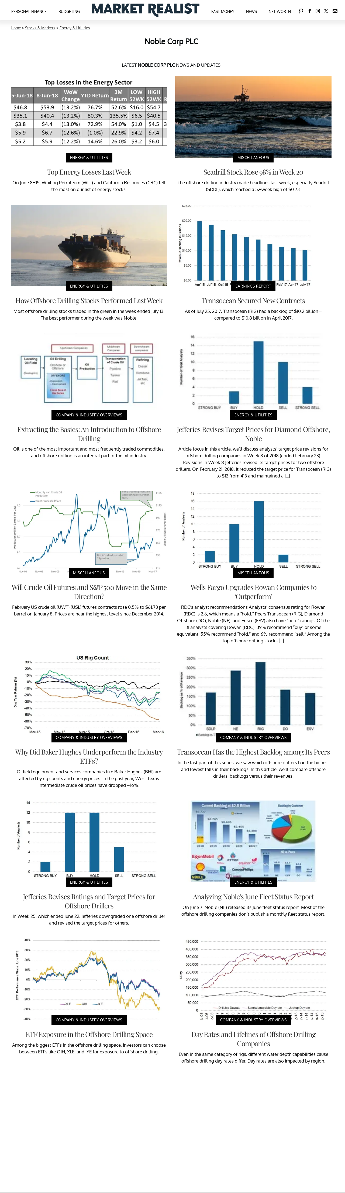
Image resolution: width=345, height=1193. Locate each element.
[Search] (301, 10)
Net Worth (280, 11)
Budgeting (69, 11)
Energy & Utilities (75, 28)
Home (16, 28)
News (251, 11)
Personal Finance (29, 11)
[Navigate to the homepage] (145, 10)
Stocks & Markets (40, 28)
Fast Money (222, 11)
